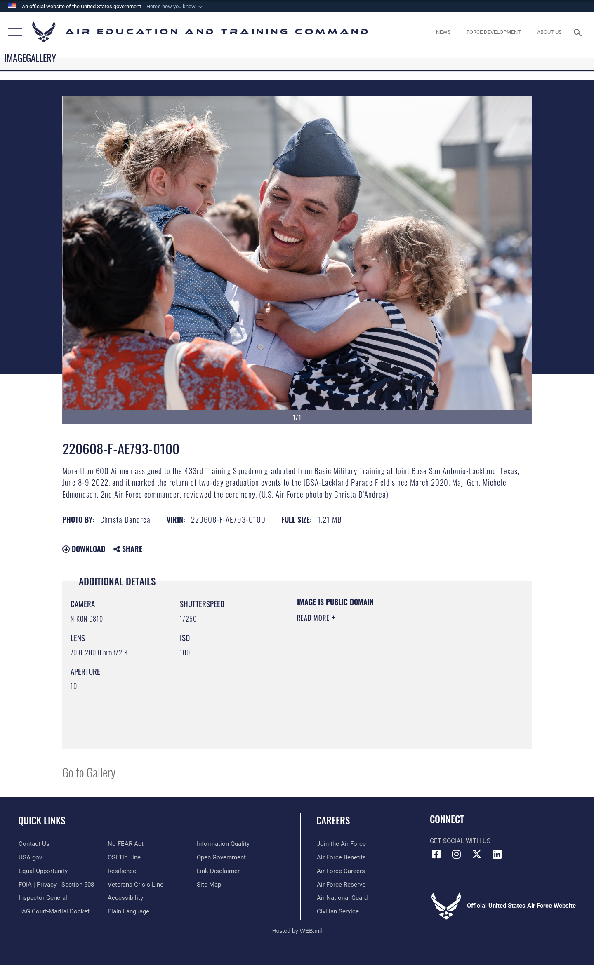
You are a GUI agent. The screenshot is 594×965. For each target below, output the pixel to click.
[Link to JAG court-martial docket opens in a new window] (53, 911)
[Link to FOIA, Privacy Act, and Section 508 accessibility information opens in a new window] (56, 884)
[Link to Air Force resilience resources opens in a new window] (122, 871)
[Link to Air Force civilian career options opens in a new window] (337, 911)
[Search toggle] (579, 32)
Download (83, 548)
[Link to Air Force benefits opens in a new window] (340, 857)
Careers (333, 820)
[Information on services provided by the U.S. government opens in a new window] (30, 857)
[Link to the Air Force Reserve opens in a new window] (340, 884)
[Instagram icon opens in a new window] (456, 854)
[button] (175, 6)
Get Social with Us (460, 841)
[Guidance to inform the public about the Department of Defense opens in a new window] (223, 844)
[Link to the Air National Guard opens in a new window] (341, 898)
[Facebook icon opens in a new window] (436, 854)
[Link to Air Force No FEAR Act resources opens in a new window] (126, 844)
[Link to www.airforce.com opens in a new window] (340, 844)
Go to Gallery (89, 772)
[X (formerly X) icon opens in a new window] (477, 854)
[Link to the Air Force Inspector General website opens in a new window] (42, 898)
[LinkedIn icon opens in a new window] (497, 854)
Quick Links (41, 820)
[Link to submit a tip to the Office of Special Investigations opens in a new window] (124, 857)
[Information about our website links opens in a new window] (218, 871)
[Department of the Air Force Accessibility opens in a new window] (125, 898)
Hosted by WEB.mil (297, 930)
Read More (314, 618)
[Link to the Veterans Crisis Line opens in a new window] (135, 884)
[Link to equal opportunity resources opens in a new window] (42, 871)
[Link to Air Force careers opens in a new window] (340, 871)
